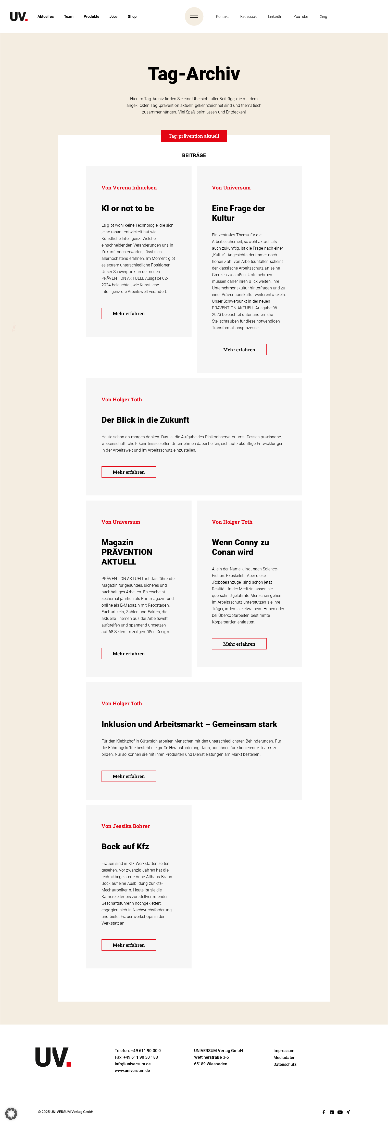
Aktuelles (45, 16)
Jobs (113, 16)
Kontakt (222, 16)
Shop (132, 16)
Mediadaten (284, 1057)
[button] (11, 1114)
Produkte (91, 16)
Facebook (248, 16)
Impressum (284, 1050)
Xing (323, 16)
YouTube (301, 16)
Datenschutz (284, 1064)
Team (68, 16)
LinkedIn (275, 16)
